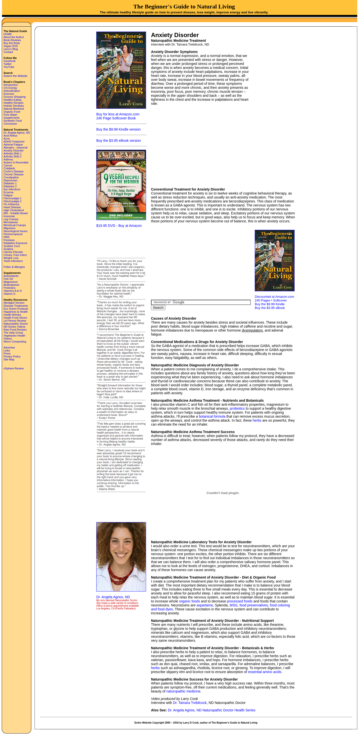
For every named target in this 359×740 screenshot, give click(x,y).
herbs (257, 420)
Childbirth (9, 168)
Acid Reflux (10, 135)
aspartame (205, 605)
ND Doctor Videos (14, 326)
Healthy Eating (12, 99)
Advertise (9, 347)
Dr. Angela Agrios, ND (16, 132)
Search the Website (15, 75)
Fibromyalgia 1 (12, 198)
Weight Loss (10, 257)
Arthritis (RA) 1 (12, 153)
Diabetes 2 (10, 186)
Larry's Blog (10, 49)
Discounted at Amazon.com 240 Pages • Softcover (274, 298)
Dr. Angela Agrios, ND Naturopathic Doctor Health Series (212, 710)
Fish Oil (8, 278)
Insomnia (9, 216)
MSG (234, 605)
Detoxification (11, 90)
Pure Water (10, 114)
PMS (6, 237)
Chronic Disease (13, 174)
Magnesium (10, 281)
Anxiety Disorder (13, 150)
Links (6, 350)
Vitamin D (9, 293)
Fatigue (8, 195)
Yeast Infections (13, 260)
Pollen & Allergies (14, 266)
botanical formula (212, 416)
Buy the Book (11, 43)
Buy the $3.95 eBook (270, 308)
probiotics (237, 408)
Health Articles (12, 314)
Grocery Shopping (14, 96)
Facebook (9, 60)
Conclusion (10, 123)
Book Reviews (12, 40)
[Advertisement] (121, 242)
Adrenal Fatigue (13, 144)
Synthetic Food (12, 120)
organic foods (189, 601)
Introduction (10, 84)
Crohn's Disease (13, 171)
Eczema (8, 192)
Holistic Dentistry (13, 105)
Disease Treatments (15, 305)
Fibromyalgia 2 (12, 201)
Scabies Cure (11, 246)
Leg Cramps (10, 219)
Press (6, 353)
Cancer (7, 165)
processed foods (240, 601)
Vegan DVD (10, 46)
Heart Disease (12, 207)
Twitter (7, 63)
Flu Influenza (11, 204)
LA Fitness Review (14, 320)
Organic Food (11, 111)
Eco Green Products (15, 308)
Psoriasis (9, 240)
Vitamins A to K (12, 290)
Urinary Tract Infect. (15, 254)
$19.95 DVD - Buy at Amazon (119, 226)
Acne (6, 138)
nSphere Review (13, 368)
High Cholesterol (13, 210)
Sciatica (8, 248)
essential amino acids (264, 672)
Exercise (8, 93)
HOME (7, 34)
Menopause (10, 222)
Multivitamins (11, 284)
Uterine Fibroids (13, 251)
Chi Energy (10, 87)
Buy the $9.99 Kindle (270, 304)
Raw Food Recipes (15, 329)
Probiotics (9, 287)
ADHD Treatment (13, 141)
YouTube (8, 66)
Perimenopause (13, 234)
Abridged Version (13, 302)
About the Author (13, 37)
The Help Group (13, 332)
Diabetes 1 (10, 183)
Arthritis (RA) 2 (12, 156)
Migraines (9, 228)
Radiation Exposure (15, 243)
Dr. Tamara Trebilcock (190, 703)
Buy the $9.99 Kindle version (118, 129)
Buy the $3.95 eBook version (118, 141)
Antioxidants (10, 275)
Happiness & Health (15, 311)
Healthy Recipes (13, 102)
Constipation (11, 177)
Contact (8, 51)
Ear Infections (11, 189)
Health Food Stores (15, 317)
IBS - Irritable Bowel (15, 213)
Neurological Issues (15, 231)
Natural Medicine (13, 108)
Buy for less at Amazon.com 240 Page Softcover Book (118, 116)
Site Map (8, 359)
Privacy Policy (11, 356)
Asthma (8, 159)
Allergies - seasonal (15, 147)
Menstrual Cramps (14, 225)
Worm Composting (14, 341)
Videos (7, 338)
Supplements (11, 117)
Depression (10, 180)
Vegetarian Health (14, 335)
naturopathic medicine (183, 691)
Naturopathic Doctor (15, 323)
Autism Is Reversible (15, 162)
